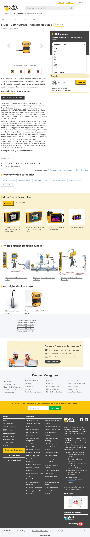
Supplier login (14, 455)
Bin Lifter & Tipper (10, 384)
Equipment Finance (31, 381)
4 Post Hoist (8, 381)
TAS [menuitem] (55, 68)
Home (5, 420)
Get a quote (62, 83)
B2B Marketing (7, 430)
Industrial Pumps (31, 479)
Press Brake (50, 383)
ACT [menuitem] (55, 65)
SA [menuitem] (55, 57)
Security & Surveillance (52, 453)
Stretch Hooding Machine (76, 383)
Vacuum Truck (72, 389)
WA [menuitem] (55, 60)
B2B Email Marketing (9, 433)
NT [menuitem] (55, 62)
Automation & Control (33, 420)
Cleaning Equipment (32, 429)
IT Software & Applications (34, 488)
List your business (14, 450)
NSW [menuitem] (55, 49)
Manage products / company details (62, 170)
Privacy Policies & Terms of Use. (40, 531)
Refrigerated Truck (52, 389)
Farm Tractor (29, 386)
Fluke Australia (13, 29)
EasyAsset (71, 480)
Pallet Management (51, 444)
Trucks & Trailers (49, 462)
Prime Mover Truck (52, 386)
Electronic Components (33, 453)
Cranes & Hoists (31, 444)
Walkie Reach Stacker (75, 392)
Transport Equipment (51, 459)
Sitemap (5, 445)
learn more (52, 361)
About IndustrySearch (9, 427)
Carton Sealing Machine (12, 387)
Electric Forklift (9, 393)
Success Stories (8, 442)
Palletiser (49, 381)
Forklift (27, 389)
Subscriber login (14, 460)
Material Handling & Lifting (53, 426)
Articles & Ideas (8, 424)
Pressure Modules (30, 20)
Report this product (82, 170)
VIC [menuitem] (55, 51)
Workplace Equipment (51, 488)
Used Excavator (73, 386)
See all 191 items (20, 203)
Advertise (80, 2)
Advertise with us (8, 439)
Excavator (28, 383)
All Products (5, 20)
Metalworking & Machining (53, 429)
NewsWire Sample (8, 436)
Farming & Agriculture (33, 456)
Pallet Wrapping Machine (33, 392)
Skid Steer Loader (74, 381)
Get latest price (59, 25)
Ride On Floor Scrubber (54, 392)
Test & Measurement (17, 20)
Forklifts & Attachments (33, 464)
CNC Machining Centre (11, 390)
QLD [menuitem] (55, 54)
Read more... (5, 159)
